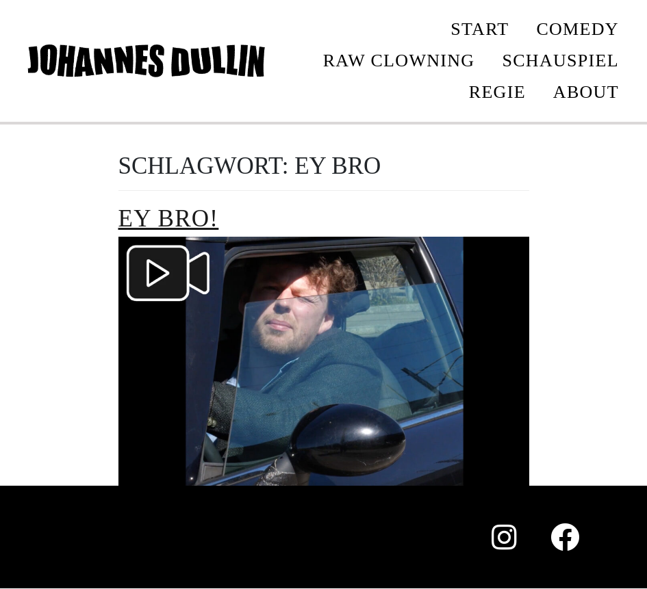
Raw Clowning (399, 60)
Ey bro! (168, 218)
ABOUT (586, 92)
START (480, 29)
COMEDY (577, 29)
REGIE (497, 92)
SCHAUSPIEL (560, 60)
